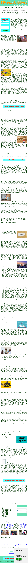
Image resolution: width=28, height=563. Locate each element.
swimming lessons (22, 524)
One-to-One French (23, 544)
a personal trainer (22, 526)
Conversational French (8, 543)
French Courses (15, 545)
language (2, 309)
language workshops (6, 359)
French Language (24, 543)
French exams (12, 417)
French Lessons (17, 543)
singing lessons (23, 525)
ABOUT (19, 5)
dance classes (12, 523)
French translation (13, 522)
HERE (25, 527)
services (20, 528)
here (12, 537)
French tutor (3, 453)
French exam (16, 369)
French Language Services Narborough (11, 503)
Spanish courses (8, 527)
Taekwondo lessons (14, 521)
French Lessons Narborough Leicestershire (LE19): (10, 12)
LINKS (17, 5)
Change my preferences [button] (19, 560)
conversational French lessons (6, 445)
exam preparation (18, 381)
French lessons (8, 255)
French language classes (22, 469)
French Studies (10, 544)
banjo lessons (23, 523)
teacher (11, 25)
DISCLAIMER (25, 5)
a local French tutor (19, 171)
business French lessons (16, 468)
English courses (9, 524)
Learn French (9, 545)
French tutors (17, 169)
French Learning (16, 544)
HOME (14, 5)
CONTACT (22, 5)
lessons (26, 520)
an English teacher (9, 525)
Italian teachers (9, 526)
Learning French (4, 544)
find (4, 485)
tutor (22, 19)
